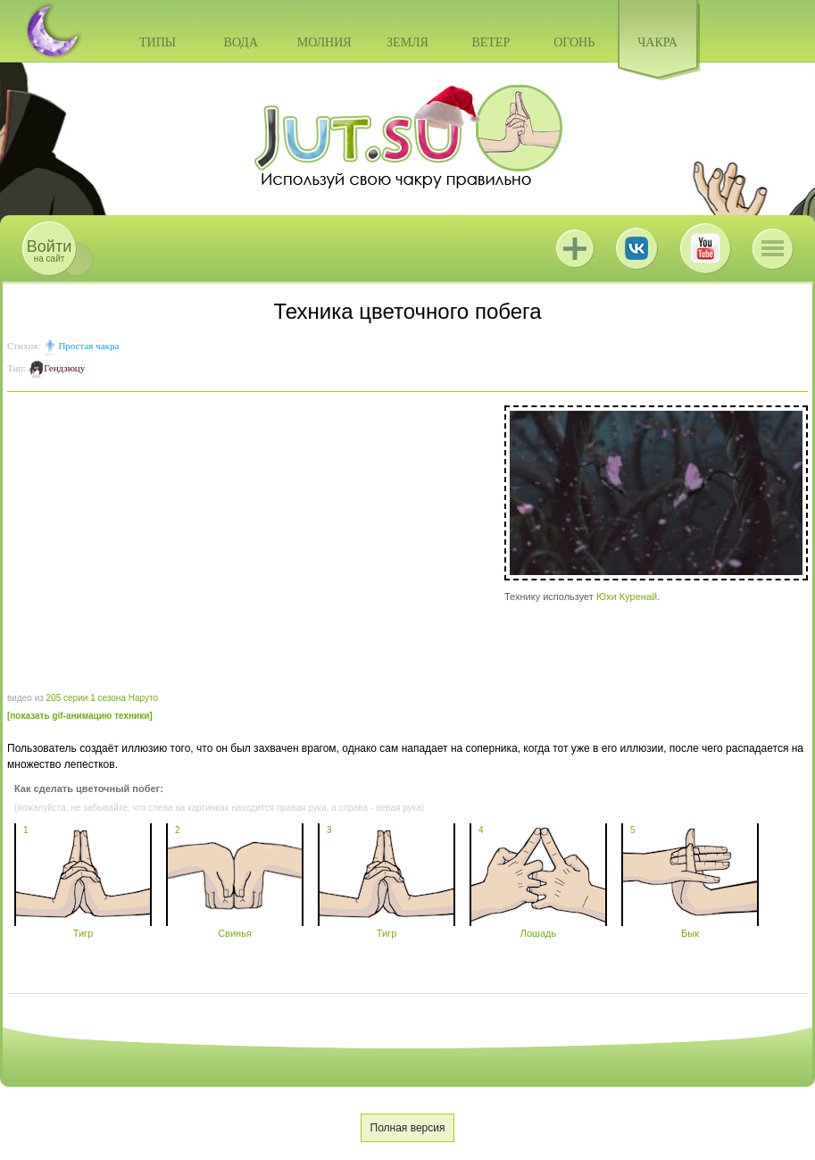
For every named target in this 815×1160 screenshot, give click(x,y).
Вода (241, 42)
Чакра (657, 42)
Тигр (83, 928)
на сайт (49, 250)
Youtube (705, 248)
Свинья (235, 928)
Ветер (490, 42)
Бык (690, 928)
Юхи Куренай (626, 596)
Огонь (574, 42)
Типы (157, 42)
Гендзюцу (64, 368)
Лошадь (538, 928)
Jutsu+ (575, 248)
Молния (324, 42)
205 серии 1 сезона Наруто (102, 698)
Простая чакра (88, 345)
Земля (407, 42)
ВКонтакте (636, 248)
